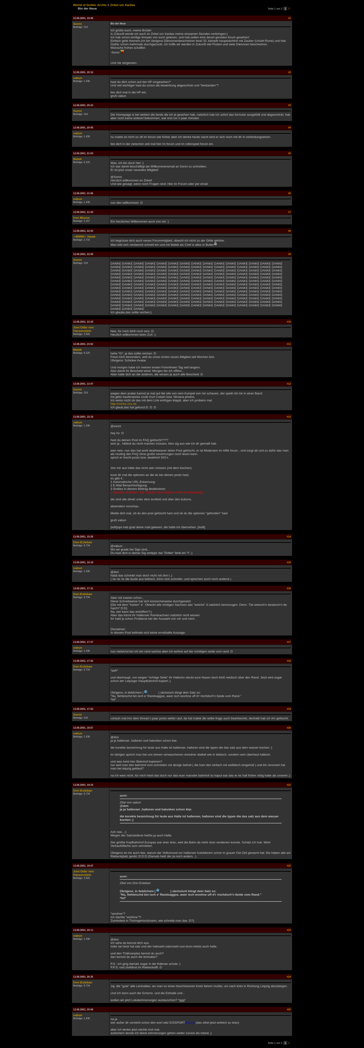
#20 (289, 727)
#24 (289, 976)
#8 (289, 230)
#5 (289, 153)
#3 (289, 105)
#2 (289, 72)
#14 (289, 536)
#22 (289, 865)
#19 (289, 708)
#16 (289, 588)
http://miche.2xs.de (123, 404)
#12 (289, 383)
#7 (289, 212)
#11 (289, 344)
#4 (289, 127)
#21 (289, 784)
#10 (289, 321)
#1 (289, 18)
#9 (289, 254)
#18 (289, 660)
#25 (289, 1009)
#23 (289, 930)
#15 (289, 562)
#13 (289, 416)
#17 (289, 642)
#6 (289, 193)
